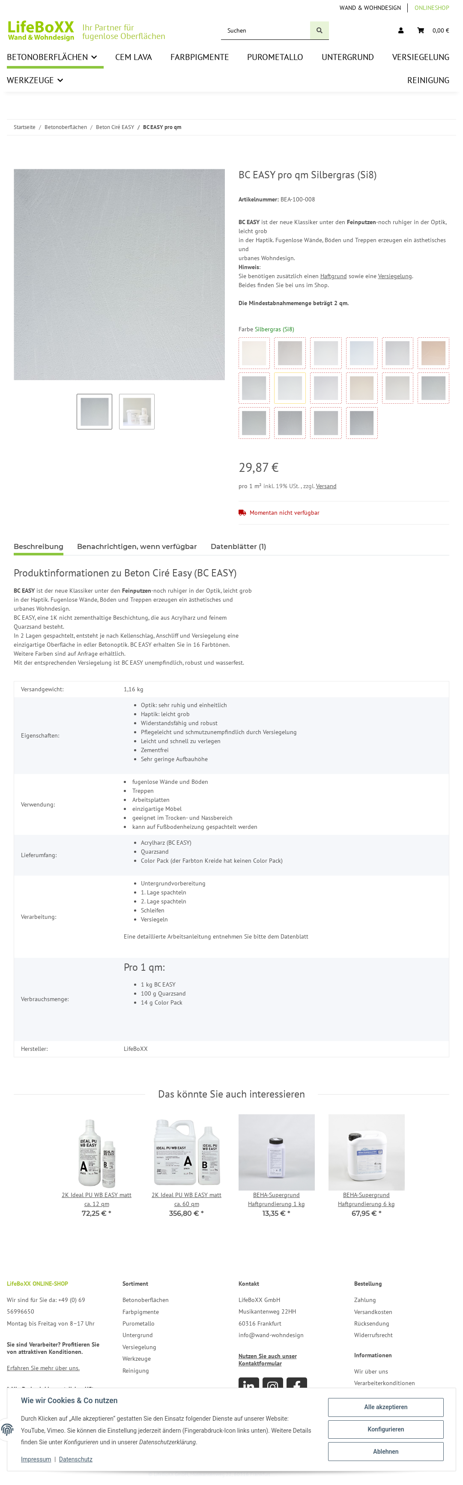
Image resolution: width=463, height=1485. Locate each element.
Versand (326, 486)
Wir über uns (371, 1371)
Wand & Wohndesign (370, 8)
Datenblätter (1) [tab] (238, 547)
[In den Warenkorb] (20, 164)
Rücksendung (371, 1323)
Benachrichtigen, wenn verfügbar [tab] (137, 547)
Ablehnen (385, 1451)
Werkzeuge (136, 1358)
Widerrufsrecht (373, 1335)
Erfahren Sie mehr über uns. (43, 1368)
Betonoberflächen (145, 1300)
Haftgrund (333, 276)
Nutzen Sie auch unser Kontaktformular (268, 1359)
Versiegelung (395, 276)
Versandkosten (373, 1312)
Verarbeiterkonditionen (384, 1383)
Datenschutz (76, 1459)
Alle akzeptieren (385, 1407)
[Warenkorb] (433, 30)
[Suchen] (266, 30)
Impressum (36, 1459)
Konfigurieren (385, 1429)
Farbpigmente (140, 1312)
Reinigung (135, 1370)
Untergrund (137, 1335)
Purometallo (138, 1323)
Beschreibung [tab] (38, 547)
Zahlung (365, 1300)
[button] (400, 30)
